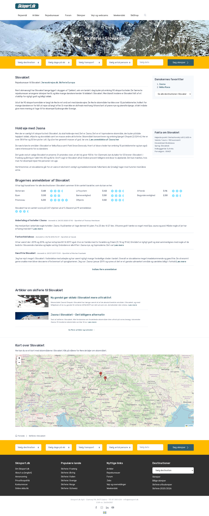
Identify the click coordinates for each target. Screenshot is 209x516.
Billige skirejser (159, 481)
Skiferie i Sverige (69, 480)
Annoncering (21, 476)
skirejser (181, 62)
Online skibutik (22, 488)
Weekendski (119, 15)
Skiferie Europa (67, 82)
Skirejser (81, 15)
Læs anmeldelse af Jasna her (104, 139)
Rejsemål (22, 15)
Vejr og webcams (99, 15)
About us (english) (23, 473)
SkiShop (135, 15)
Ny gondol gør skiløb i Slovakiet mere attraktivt (81, 297)
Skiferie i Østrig (68, 473)
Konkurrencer (21, 484)
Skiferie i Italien (68, 476)
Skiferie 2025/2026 (162, 488)
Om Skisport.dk (22, 469)
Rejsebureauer (52, 15)
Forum (68, 15)
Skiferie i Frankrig (69, 469)
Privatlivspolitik (22, 480)
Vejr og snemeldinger (116, 484)
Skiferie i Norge (68, 484)
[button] (105, 378)
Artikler (35, 15)
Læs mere (38, 229)
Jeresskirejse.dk (49, 82)
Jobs (109, 480)
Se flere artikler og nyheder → (81, 330)
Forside (20, 436)
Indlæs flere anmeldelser (104, 269)
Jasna (162, 84)
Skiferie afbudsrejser (162, 484)
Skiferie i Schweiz (69, 488)
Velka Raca (164, 87)
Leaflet (189, 426)
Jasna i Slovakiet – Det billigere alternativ (78, 314)
